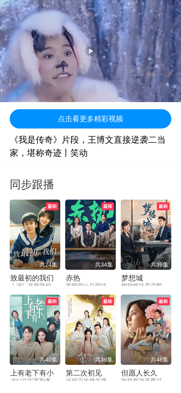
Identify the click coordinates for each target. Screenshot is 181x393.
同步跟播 (32, 184)
